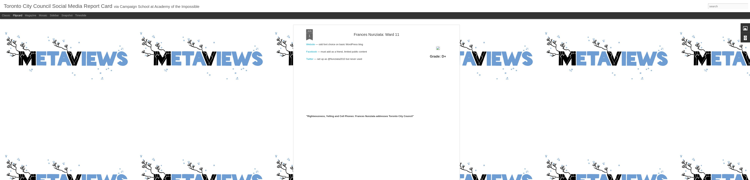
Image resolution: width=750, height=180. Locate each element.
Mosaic (43, 15)
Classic (6, 15)
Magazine (30, 15)
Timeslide (80, 15)
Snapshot (67, 15)
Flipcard (17, 15)
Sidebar (54, 15)
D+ (381, 50)
